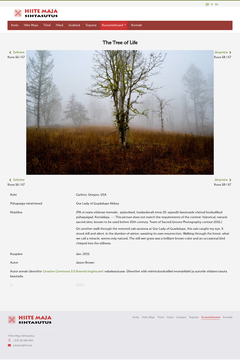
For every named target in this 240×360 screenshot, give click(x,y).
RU (216, 4)
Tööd (47, 25)
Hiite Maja (31, 25)
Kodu (15, 25)
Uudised (74, 25)
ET (207, 4)
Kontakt (136, 25)
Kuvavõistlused (114, 25)
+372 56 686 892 (23, 340)
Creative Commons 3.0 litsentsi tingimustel (73, 271)
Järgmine (221, 52)
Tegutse (91, 25)
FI (212, 4)
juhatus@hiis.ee (22, 345)
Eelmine (19, 52)
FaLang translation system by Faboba (21, 303)
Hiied (59, 25)
